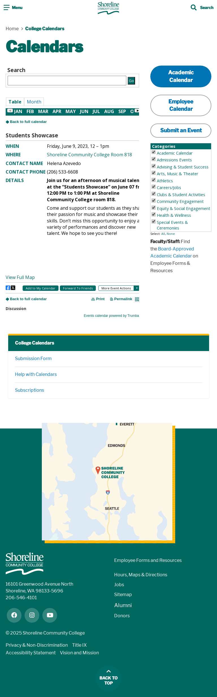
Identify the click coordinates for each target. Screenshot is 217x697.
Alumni (123, 605)
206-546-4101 (21, 597)
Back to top (108, 681)
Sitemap (123, 594)
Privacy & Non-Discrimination (37, 645)
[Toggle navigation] (13, 8)
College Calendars (34, 343)
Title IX (79, 645)
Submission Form (33, 358)
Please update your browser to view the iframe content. (72, 76)
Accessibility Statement (31, 652)
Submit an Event (181, 130)
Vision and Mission (79, 652)
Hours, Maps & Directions (140, 574)
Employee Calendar (180, 105)
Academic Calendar (181, 76)
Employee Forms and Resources (148, 560)
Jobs (119, 584)
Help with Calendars (36, 374)
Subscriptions (29, 390)
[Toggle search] (202, 8)
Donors (122, 615)
